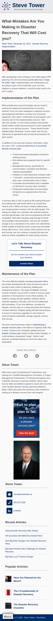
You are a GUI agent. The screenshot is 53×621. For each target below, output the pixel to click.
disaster (35, 290)
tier (14, 123)
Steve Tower (28, 5)
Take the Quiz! (26, 433)
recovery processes (34, 281)
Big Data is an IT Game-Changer (19, 557)
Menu (8, 616)
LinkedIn (13, 511)
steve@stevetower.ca (18, 494)
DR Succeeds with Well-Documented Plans (23, 536)
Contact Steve (26, 264)
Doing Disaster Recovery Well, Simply (21, 531)
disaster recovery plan (11, 333)
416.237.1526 (15, 502)
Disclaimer (41, 618)
